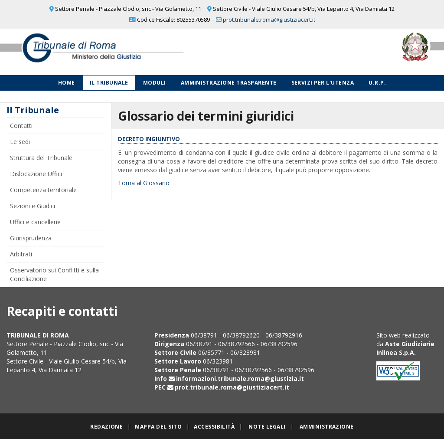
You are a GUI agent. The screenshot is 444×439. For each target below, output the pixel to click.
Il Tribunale (109, 82)
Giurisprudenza (31, 238)
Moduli (154, 82)
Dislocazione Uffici (36, 174)
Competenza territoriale (43, 190)
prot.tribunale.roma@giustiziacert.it (269, 19)
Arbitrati (21, 254)
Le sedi (20, 142)
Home (66, 82)
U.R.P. (377, 82)
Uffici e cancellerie (35, 222)
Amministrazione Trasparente (229, 82)
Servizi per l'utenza (322, 82)
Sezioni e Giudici (32, 206)
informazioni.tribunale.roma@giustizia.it (240, 378)
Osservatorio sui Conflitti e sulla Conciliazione (54, 274)
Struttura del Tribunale (41, 158)
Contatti (21, 125)
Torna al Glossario (144, 183)
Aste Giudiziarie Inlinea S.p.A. (405, 348)
